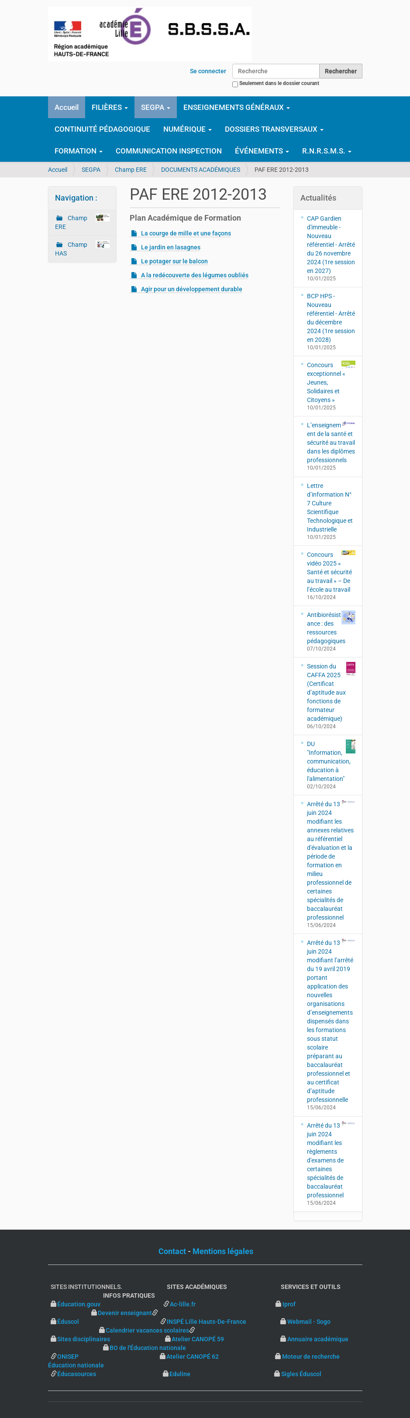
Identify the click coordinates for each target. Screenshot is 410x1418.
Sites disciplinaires (83, 1339)
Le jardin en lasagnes (170, 247)
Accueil (67, 107)
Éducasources (76, 1373)
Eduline (179, 1373)
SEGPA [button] (155, 107)
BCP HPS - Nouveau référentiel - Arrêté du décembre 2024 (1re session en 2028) (331, 318)
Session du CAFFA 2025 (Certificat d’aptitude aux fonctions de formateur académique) (331, 692)
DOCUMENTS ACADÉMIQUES (200, 169)
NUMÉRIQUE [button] (187, 129)
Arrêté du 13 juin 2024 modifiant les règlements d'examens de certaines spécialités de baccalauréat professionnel (331, 1160)
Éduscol (108, 1321)
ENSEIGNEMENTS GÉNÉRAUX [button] (236, 107)
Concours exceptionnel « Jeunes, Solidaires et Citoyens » (331, 382)
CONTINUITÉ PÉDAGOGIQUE (102, 129)
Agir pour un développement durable (191, 289)
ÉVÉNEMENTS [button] (262, 151)
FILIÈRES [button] (110, 107)
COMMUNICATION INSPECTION (169, 151)
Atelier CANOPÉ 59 (198, 1339)
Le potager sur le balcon (174, 261)
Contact (172, 1251)
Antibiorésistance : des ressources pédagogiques (331, 627)
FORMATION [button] (79, 151)
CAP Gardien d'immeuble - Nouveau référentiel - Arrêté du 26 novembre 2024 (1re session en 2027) (331, 244)
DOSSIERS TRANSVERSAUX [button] (274, 129)
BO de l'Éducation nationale (148, 1347)
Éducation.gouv (78, 1304)
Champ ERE (131, 169)
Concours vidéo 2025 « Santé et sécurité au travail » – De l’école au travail (331, 571)
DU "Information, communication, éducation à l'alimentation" (331, 761)
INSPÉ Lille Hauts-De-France (206, 1321)
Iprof (289, 1304)
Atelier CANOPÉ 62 (192, 1356)
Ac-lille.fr (183, 1304)
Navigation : (76, 197)
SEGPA (91, 169)
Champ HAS (82, 248)
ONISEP (68, 1356)
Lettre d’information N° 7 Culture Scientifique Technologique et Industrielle (330, 507)
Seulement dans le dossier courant (279, 83)
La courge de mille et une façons (186, 233)
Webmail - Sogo (309, 1321)
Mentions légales (223, 1251)
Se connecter (208, 71)
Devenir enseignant (125, 1312)
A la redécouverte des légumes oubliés (194, 275)
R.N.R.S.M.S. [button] (326, 151)
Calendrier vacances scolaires (147, 1330)
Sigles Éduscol (301, 1373)
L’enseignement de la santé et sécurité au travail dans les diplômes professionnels (331, 442)
